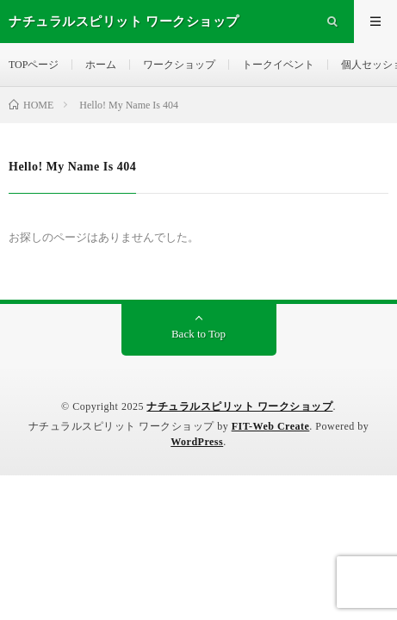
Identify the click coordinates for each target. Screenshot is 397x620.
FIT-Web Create (271, 426)
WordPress (197, 442)
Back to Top (198, 333)
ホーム (100, 65)
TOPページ (34, 65)
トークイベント (278, 65)
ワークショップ (179, 65)
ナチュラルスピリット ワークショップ (239, 406)
